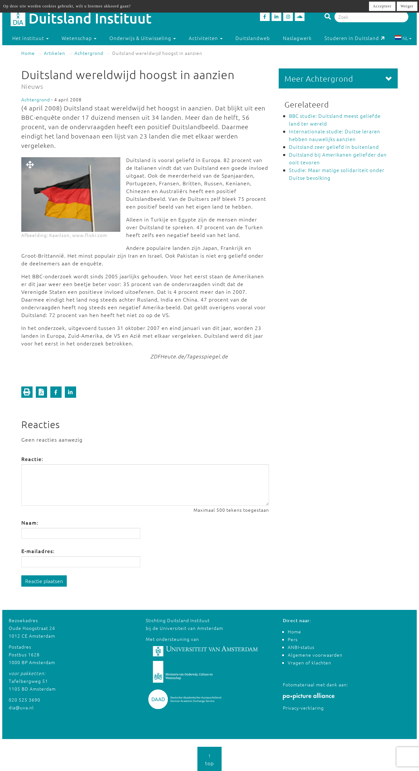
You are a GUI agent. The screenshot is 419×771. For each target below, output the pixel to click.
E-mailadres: (38, 550)
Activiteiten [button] (206, 38)
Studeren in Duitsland (354, 38)
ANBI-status (301, 647)
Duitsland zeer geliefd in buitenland (334, 146)
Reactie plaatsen (44, 580)
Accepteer (382, 6)
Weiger (407, 6)
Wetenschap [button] (79, 38)
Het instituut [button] (30, 38)
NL (403, 38)
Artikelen (54, 53)
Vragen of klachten (309, 662)
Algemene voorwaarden (315, 655)
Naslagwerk (297, 38)
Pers (293, 639)
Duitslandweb (252, 38)
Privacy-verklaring (303, 707)
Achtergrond (89, 53)
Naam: (29, 522)
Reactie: (32, 458)
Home (28, 53)
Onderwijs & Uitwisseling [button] (142, 38)
